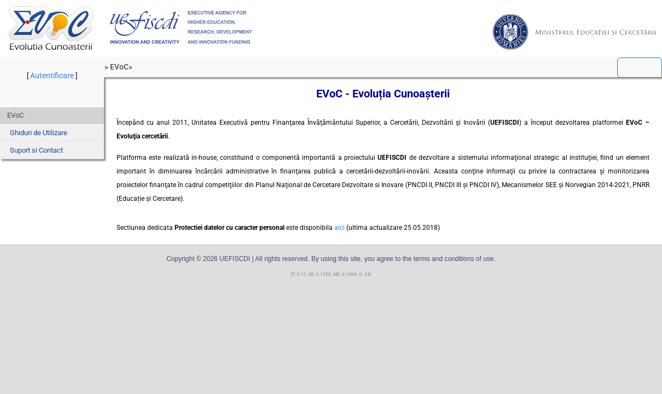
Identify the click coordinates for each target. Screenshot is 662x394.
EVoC (51, 27)
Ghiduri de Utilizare (38, 133)
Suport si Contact (36, 150)
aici (339, 227)
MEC (574, 32)
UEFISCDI (181, 27)
